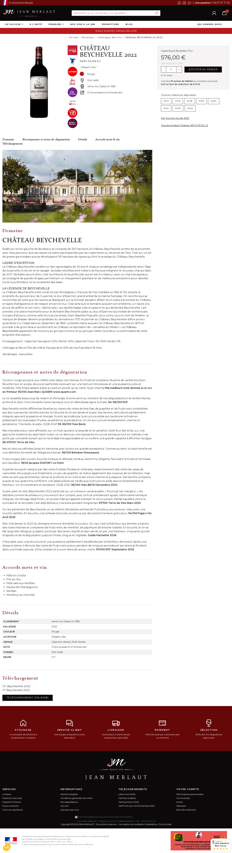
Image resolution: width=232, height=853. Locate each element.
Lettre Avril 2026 (126, 794)
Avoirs (179, 802)
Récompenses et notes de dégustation (46, 139)
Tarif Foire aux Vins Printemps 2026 (136, 806)
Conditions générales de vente (76, 798)
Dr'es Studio (165, 824)
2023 (178, 108)
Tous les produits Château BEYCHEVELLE (184, 125)
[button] (7, 847)
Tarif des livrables (127, 798)
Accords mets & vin (107, 139)
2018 (189, 101)
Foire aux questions (12, 810)
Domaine (8, 139)
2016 (177, 101)
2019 (201, 101)
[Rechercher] (116, 13)
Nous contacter (10, 806)
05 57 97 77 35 (221, 2)
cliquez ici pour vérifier (145, 817)
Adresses (181, 806)
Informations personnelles (189, 794)
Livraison (6, 794)
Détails (82, 139)
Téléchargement (12, 143)
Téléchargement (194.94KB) (27, 697)
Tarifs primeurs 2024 (128, 802)
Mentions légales (69, 794)
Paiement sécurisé (12, 798)
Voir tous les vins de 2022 (175, 118)
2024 (190, 108)
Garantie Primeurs (11, 802)
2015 (166, 101)
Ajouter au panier (203, 69)
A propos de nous (69, 810)
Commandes (183, 798)
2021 (166, 108)
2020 (214, 101)
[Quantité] (171, 70)
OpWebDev (151, 824)
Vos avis (64, 806)
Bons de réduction (186, 810)
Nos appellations (69, 802)
